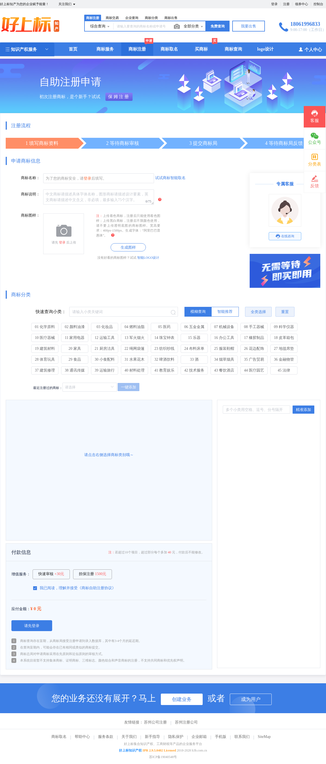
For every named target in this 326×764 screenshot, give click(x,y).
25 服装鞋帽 (224, 349)
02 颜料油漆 (75, 327)
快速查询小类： (51, 311)
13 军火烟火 (134, 338)
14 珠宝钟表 (164, 338)
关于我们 (129, 737)
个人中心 (310, 49)
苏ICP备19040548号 (163, 757)
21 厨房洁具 (105, 349)
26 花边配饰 (254, 349)
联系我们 (242, 737)
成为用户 (251, 699)
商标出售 (170, 18)
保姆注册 (119, 96)
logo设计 (265, 49)
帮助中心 (82, 737)
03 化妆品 (104, 327)
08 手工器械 (254, 327)
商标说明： (30, 194)
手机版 (220, 737)
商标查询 (233, 49)
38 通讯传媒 (75, 370)
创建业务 (182, 699)
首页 (73, 49)
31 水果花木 (134, 359)
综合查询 (100, 26)
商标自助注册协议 (97, 588)
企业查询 (131, 18)
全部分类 (194, 26)
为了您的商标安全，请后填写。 (76, 178)
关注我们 (67, 4)
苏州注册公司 (186, 722)
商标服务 (105, 49)
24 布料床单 (194, 349)
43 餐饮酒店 (224, 370)
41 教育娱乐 (164, 370)
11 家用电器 (75, 338)
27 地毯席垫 (284, 349)
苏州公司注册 (155, 722)
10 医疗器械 (45, 338)
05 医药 (164, 327)
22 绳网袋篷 (134, 349)
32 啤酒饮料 (164, 359)
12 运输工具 (105, 338)
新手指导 (152, 737)
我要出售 (248, 26)
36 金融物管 (284, 359)
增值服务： (20, 574)
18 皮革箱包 (284, 338)
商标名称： (30, 178)
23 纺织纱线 (164, 349)
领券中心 (301, 4)
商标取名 (169, 49)
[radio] (198, 312)
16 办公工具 (224, 338)
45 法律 (284, 370)
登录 (274, 4)
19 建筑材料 (45, 349)
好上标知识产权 (130, 750)
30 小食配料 (105, 359)
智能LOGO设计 (148, 258)
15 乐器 (194, 338)
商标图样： (30, 215)
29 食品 (74, 359)
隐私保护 (175, 737)
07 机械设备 (224, 327)
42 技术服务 (194, 370)
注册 (286, 4)
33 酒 (194, 359)
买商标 (201, 49)
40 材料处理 (134, 370)
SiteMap (264, 737)
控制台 (318, 4)
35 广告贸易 (254, 359)
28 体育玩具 (45, 359)
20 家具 (74, 349)
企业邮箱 (199, 737)
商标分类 (151, 18)
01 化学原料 (45, 327)
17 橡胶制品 (254, 338)
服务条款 (105, 737)
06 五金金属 (194, 327)
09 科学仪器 (284, 327)
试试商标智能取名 (170, 178)
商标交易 (112, 18)
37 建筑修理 (45, 370)
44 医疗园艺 (254, 370)
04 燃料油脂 (134, 327)
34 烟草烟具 (224, 359)
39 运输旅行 (105, 370)
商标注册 (92, 18)
